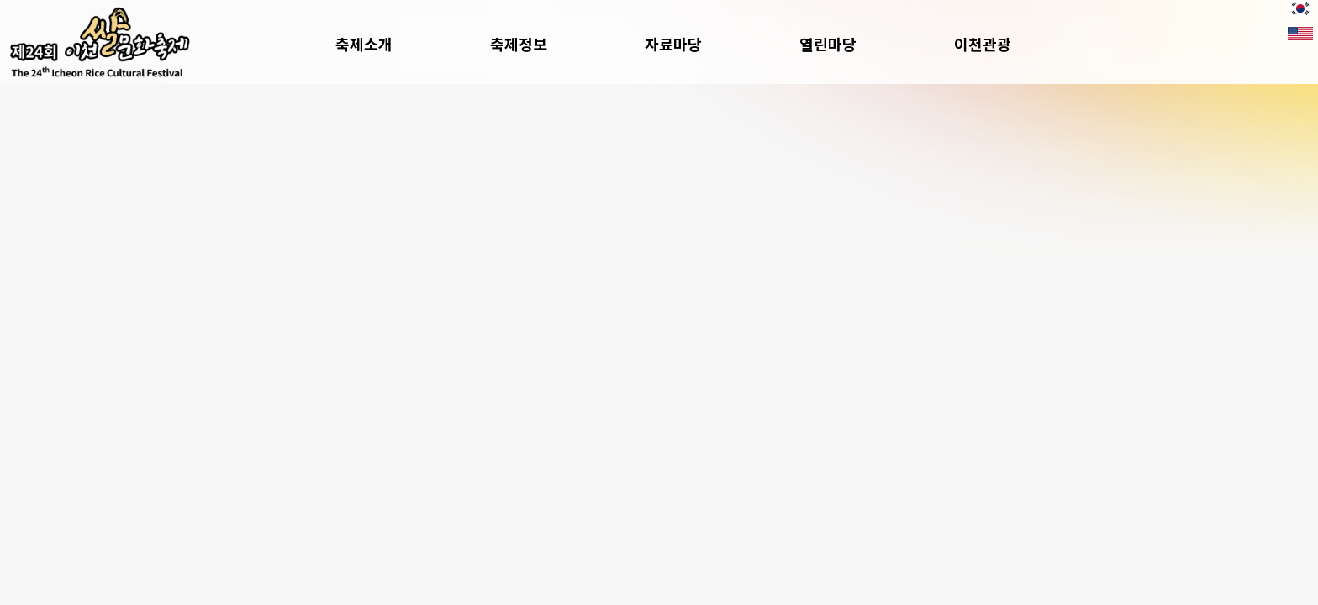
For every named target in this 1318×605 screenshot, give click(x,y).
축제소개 (404, 44)
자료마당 (713, 44)
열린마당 (868, 44)
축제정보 (559, 44)
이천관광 (1023, 44)
